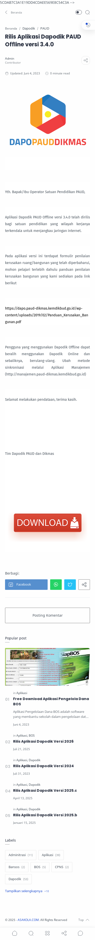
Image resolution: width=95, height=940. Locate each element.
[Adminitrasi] (20, 855)
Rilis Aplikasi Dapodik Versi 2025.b (45, 815)
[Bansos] (16, 867)
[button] (14, 12)
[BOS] (32, 735)
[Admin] (9, 58)
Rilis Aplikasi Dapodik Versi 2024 (43, 765)
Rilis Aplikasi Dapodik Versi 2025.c (45, 790)
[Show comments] (80, 933)
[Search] (87, 12)
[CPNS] (61, 867)
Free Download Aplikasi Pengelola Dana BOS (51, 701)
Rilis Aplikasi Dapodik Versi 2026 (43, 741)
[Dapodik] (34, 760)
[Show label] (27, 891)
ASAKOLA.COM (28, 920)
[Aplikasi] (21, 693)
